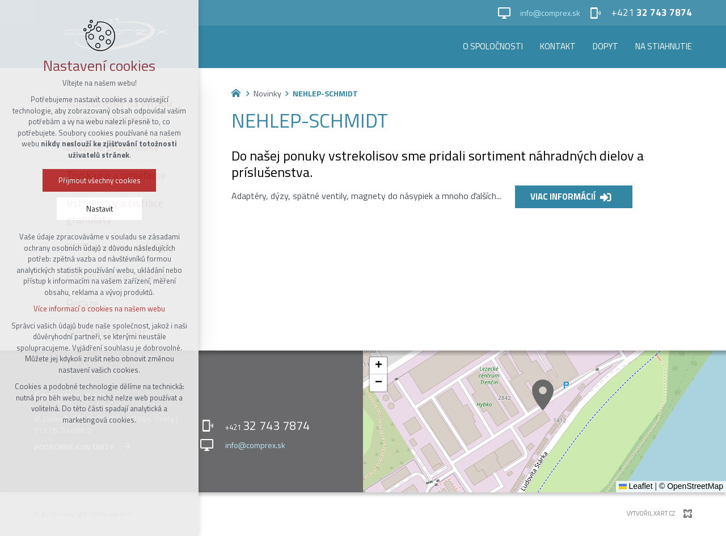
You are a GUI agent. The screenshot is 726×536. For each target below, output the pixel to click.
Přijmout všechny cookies (97, 180)
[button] (543, 395)
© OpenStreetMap (691, 486)
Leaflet (636, 486)
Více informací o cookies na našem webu (97, 308)
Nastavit (97, 208)
